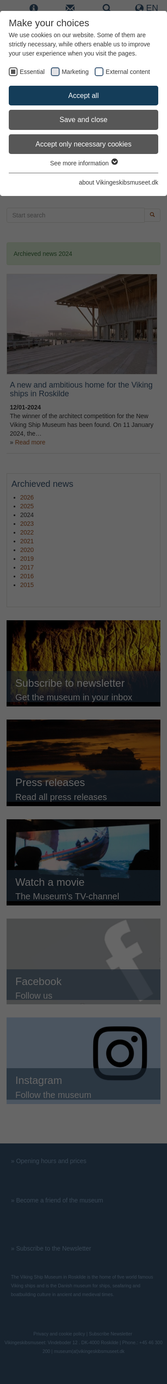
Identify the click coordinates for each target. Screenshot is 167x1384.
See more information (83, 163)
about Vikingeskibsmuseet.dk (118, 182)
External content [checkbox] (128, 71)
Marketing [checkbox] (75, 71)
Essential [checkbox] (32, 71)
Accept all (83, 95)
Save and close (83, 119)
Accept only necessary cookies (83, 144)
